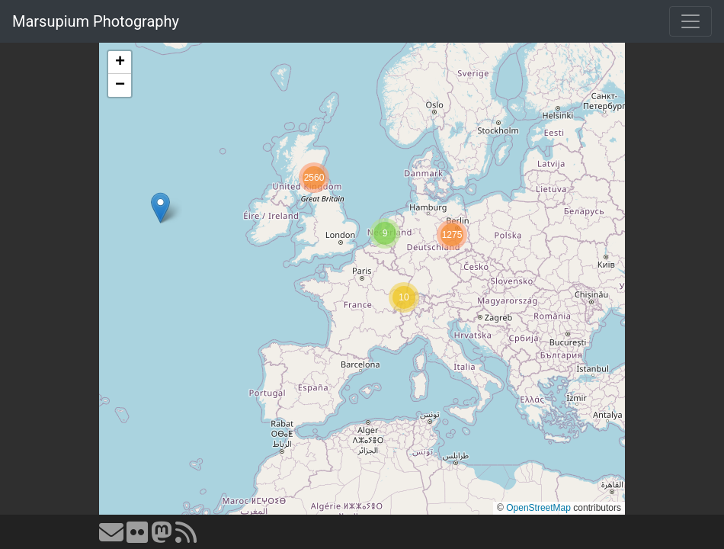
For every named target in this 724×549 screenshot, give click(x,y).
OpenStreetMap (538, 507)
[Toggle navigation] (690, 21)
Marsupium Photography (95, 21)
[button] (160, 207)
